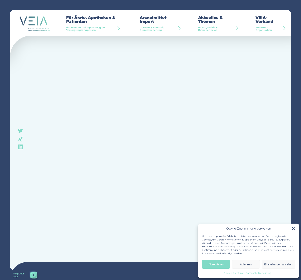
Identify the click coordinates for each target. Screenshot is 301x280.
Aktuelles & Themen (217, 23)
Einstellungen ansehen (278, 264)
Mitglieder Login (18, 275)
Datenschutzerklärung (258, 273)
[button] (293, 228)
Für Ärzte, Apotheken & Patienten (94, 23)
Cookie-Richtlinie (234, 273)
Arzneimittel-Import (160, 23)
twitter (20, 131)
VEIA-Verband (269, 23)
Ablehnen (246, 264)
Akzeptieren (215, 264)
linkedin (20, 147)
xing (20, 139)
